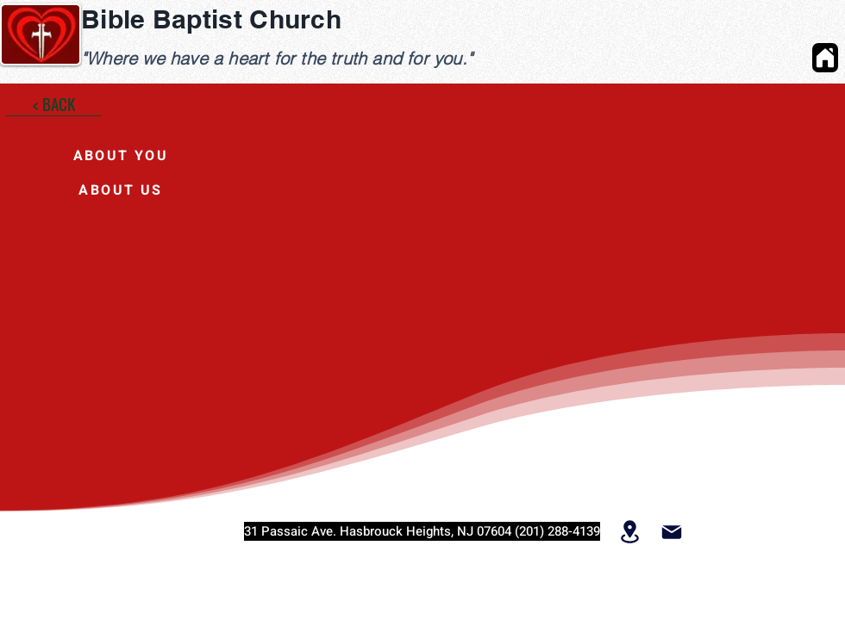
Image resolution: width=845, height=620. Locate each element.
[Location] (630, 531)
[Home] (825, 57)
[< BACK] (53, 103)
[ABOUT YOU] (120, 156)
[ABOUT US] (120, 190)
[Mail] (671, 531)
